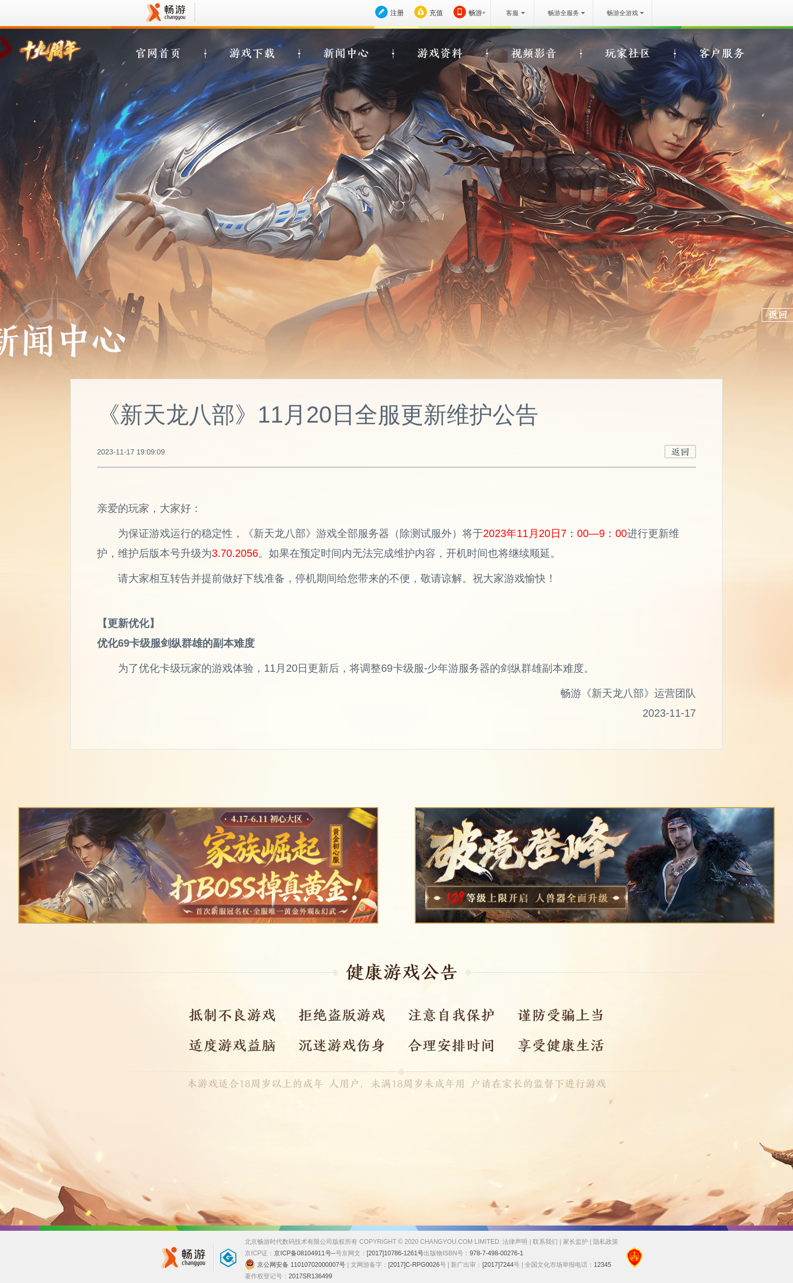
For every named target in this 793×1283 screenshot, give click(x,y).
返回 (680, 452)
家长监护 (575, 1241)
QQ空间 (722, 45)
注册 (397, 13)
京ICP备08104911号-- (304, 1253)
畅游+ (477, 13)
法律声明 (514, 1241)
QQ (701, 45)
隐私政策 (605, 1241)
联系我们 (545, 1241)
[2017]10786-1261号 (395, 1253)
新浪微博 (682, 45)
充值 (436, 13)
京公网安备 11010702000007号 (295, 1264)
